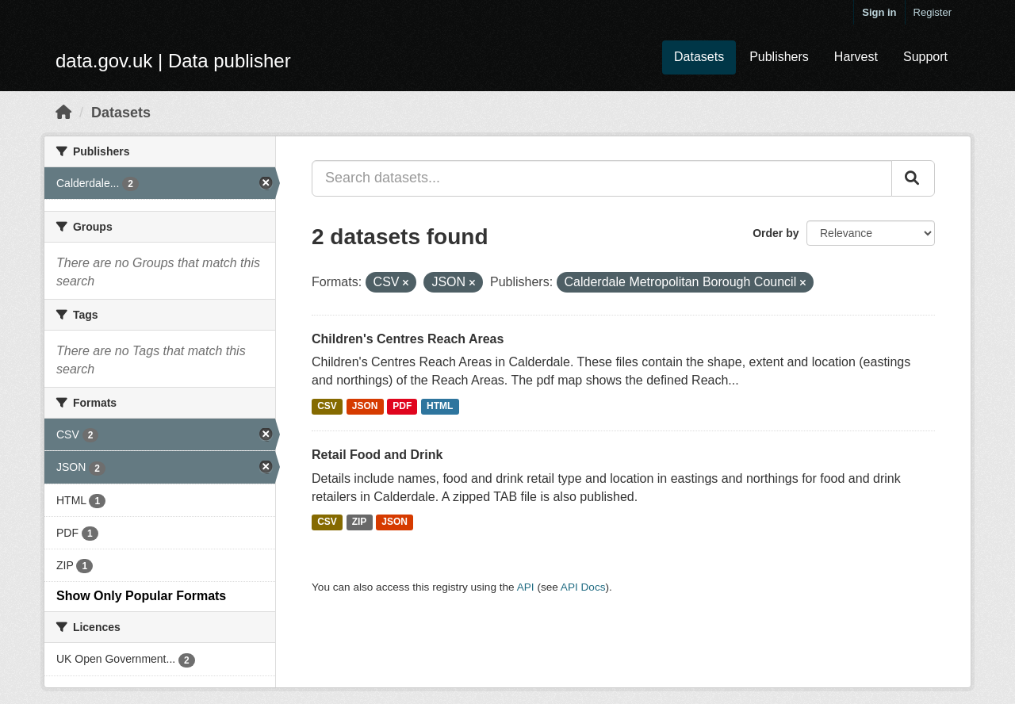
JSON (365, 405)
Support (925, 56)
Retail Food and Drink (377, 454)
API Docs (583, 587)
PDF (402, 405)
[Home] (63, 113)
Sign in (879, 12)
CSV (327, 405)
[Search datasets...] (602, 178)
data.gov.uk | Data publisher (173, 60)
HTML (440, 405)
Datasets (699, 56)
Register (933, 12)
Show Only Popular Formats (141, 596)
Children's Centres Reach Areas (408, 339)
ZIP (359, 521)
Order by (776, 233)
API (525, 587)
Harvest (856, 56)
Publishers (779, 56)
